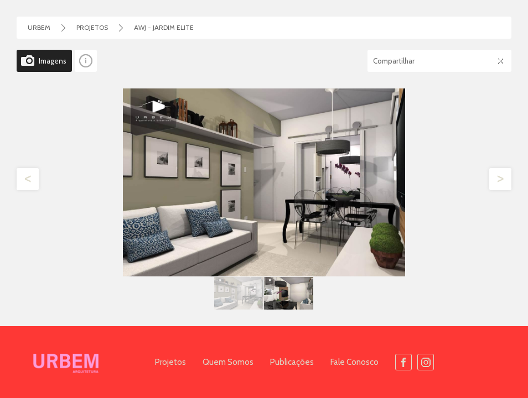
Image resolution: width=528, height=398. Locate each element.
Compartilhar (394, 60)
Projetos (170, 362)
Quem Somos (228, 362)
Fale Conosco (354, 362)
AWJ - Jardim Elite (164, 27)
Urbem (39, 27)
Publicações (292, 362)
